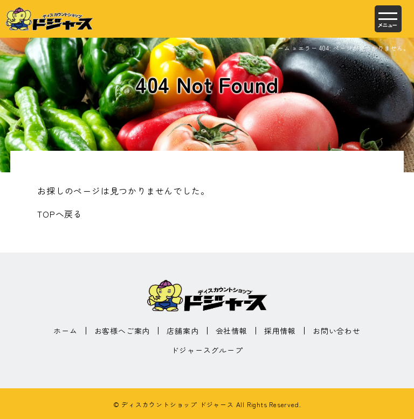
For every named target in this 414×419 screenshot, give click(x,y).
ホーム (280, 48)
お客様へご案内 (122, 330)
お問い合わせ (337, 330)
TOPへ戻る (59, 213)
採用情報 (280, 330)
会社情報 (231, 330)
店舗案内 (182, 330)
